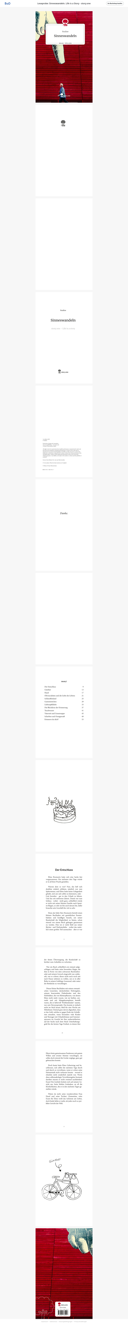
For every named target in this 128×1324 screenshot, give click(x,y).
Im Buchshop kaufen (115, 3)
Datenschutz (53, 1321)
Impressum (44, 1321)
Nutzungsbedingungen (65, 1321)
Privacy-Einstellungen (80, 1321)
